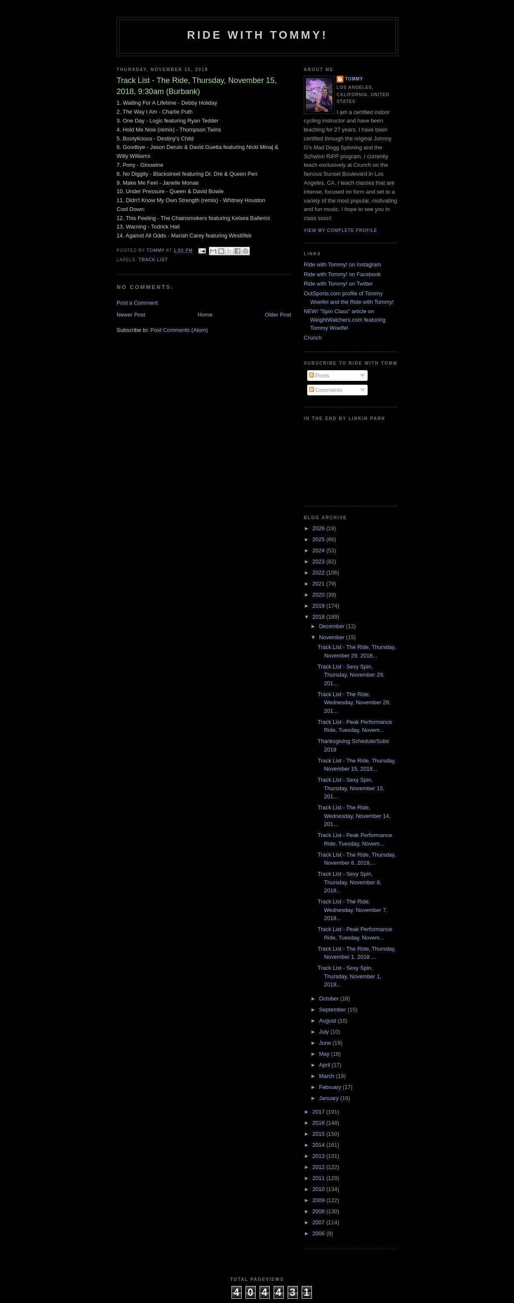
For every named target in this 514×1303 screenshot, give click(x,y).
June (326, 1043)
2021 (319, 583)
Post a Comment (137, 303)
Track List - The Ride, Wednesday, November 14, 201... (353, 815)
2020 (319, 594)
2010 (319, 1189)
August (328, 1020)
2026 (319, 528)
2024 (319, 550)
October (329, 998)
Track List (153, 259)
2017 (319, 1112)
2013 (319, 1156)
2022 (319, 572)
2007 (319, 1222)
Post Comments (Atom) (179, 330)
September (333, 1009)
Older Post (278, 314)
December (332, 626)
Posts (319, 375)
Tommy (354, 79)
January (329, 1098)
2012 (319, 1167)
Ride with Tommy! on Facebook (342, 274)
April (325, 1065)
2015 (319, 1134)
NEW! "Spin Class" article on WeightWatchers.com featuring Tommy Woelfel (345, 319)
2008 (319, 1211)
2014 (319, 1145)
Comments (325, 390)
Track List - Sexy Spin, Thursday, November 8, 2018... (349, 882)
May (325, 1054)
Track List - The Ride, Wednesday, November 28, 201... (353, 702)
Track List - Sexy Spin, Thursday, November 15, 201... (350, 788)
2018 (319, 617)
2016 (319, 1123)
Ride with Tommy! (257, 35)
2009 (319, 1200)
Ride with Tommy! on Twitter (338, 283)
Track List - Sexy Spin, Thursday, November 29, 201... (350, 674)
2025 (319, 539)
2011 (319, 1178)
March (327, 1076)
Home (205, 314)
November (332, 637)
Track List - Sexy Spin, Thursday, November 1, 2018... (349, 976)
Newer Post (131, 314)
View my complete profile (340, 230)
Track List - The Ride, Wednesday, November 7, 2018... (352, 909)
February (331, 1087)
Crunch (313, 337)
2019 (319, 606)
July (325, 1032)
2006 (319, 1233)
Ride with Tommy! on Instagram (342, 264)
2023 (319, 561)
